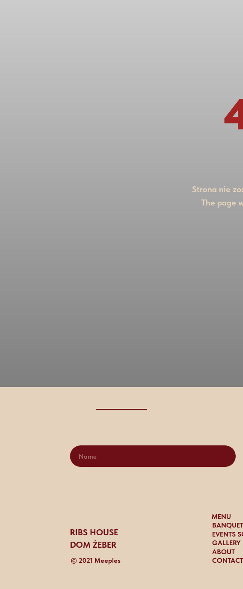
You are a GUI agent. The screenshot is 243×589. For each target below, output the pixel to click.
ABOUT (223, 552)
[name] (153, 456)
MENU (221, 516)
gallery (226, 543)
